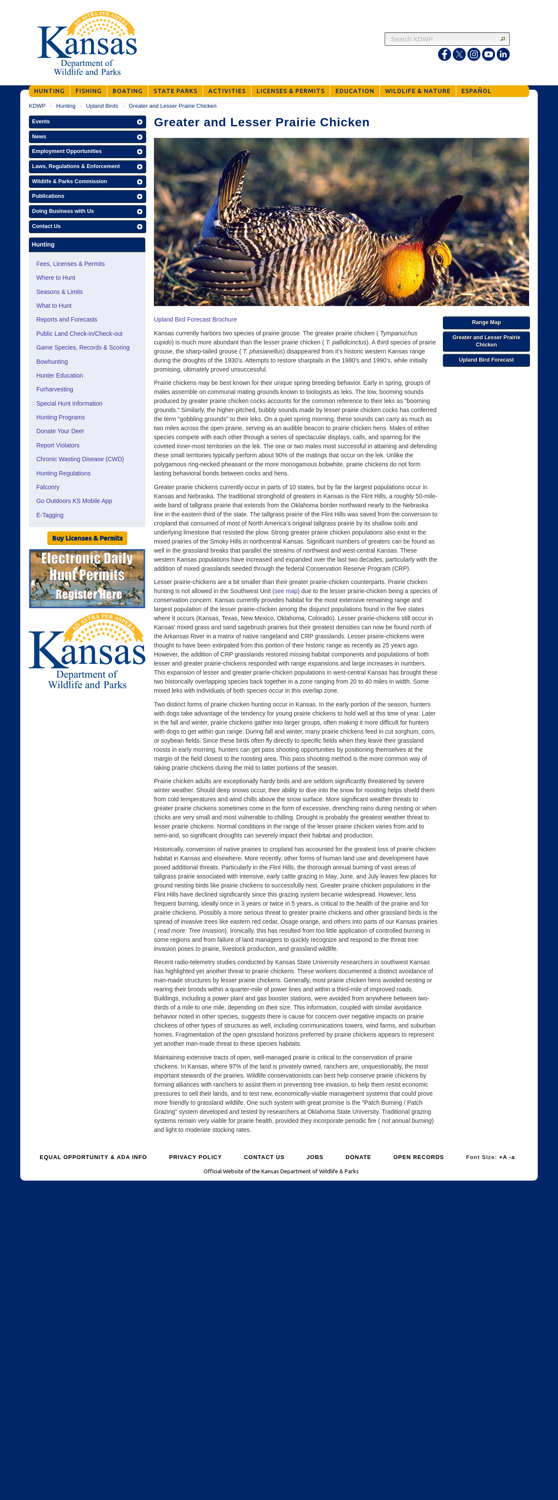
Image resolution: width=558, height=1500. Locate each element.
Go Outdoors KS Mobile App (74, 500)
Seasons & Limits (59, 291)
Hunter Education (59, 375)
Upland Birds (102, 106)
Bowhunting (52, 361)
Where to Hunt (55, 277)
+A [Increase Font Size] (503, 1157)
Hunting (65, 106)
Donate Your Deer (60, 431)
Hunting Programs (60, 417)
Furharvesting (54, 389)
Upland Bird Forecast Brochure (195, 319)
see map (286, 591)
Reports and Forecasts (66, 319)
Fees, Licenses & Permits (70, 263)
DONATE (358, 1157)
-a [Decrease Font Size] (512, 1157)
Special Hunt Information (69, 403)
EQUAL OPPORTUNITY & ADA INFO (93, 1157)
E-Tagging (49, 515)
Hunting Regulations (63, 473)
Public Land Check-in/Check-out (79, 333)
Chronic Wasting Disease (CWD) (80, 459)
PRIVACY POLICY (195, 1157)
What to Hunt (54, 305)
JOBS (315, 1157)
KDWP (37, 106)
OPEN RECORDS (418, 1157)
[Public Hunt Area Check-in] (87, 580)
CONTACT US (264, 1157)
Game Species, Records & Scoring (82, 347)
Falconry (48, 487)
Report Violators (57, 445)
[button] (87, 122)
